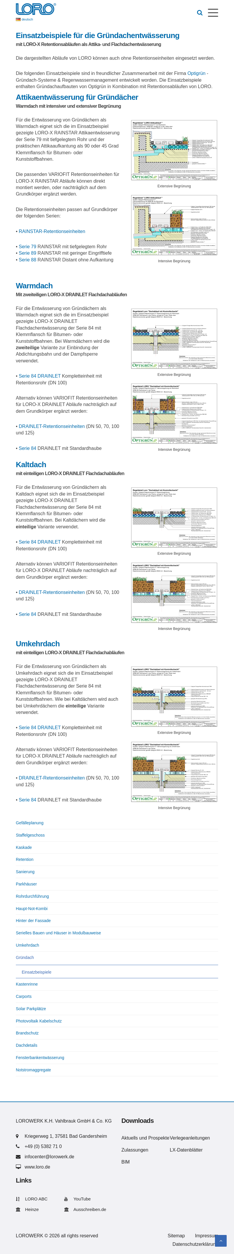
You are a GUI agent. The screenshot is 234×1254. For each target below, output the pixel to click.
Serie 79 (27, 246)
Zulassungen (134, 1149)
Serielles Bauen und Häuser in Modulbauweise (58, 933)
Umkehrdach (27, 945)
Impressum (206, 1235)
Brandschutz (27, 1033)
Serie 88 (27, 259)
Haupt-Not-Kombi (32, 908)
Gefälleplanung (29, 822)
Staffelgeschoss (30, 835)
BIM (125, 1161)
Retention (24, 859)
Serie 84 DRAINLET (40, 376)
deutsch (27, 19)
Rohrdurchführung (32, 896)
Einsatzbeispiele (36, 972)
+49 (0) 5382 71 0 (43, 1146)
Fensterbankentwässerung (40, 1057)
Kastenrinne (27, 984)
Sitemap (176, 1235)
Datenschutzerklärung (195, 1244)
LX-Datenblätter (186, 1149)
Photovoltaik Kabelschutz (39, 1021)
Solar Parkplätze (31, 1008)
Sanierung (25, 871)
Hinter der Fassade (33, 920)
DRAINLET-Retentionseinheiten (52, 426)
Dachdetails (26, 1045)
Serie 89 (27, 253)
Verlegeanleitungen (190, 1137)
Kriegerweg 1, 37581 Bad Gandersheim (66, 1136)
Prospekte (158, 1137)
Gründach (25, 957)
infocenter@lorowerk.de (49, 1156)
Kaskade (24, 847)
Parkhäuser (26, 884)
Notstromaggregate (33, 1070)
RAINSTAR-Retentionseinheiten (52, 231)
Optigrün (196, 73)
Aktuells (129, 1137)
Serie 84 (27, 448)
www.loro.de (37, 1166)
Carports (24, 996)
